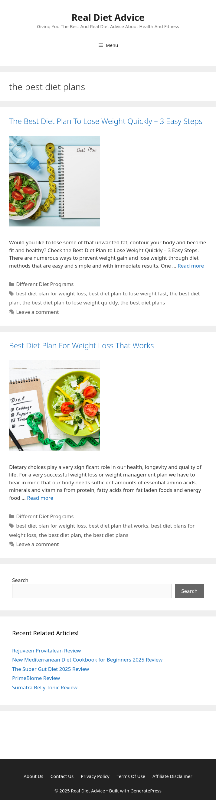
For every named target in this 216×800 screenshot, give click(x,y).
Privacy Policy (95, 776)
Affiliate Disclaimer (172, 776)
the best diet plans (142, 302)
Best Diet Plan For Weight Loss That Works (81, 345)
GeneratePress (146, 791)
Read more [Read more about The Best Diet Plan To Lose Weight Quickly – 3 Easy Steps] (191, 265)
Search (20, 580)
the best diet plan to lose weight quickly (70, 302)
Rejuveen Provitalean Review (46, 650)
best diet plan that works (119, 525)
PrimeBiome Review (36, 678)
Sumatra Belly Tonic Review (44, 687)
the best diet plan (60, 535)
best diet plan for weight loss (51, 293)
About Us (33, 776)
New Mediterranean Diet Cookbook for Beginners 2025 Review (87, 659)
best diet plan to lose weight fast (128, 293)
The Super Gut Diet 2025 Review (50, 668)
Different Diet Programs (45, 284)
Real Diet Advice (107, 17)
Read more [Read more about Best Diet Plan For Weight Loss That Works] (40, 497)
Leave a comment (37, 311)
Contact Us (62, 776)
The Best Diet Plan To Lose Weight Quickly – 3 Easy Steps (105, 121)
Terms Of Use (131, 776)
